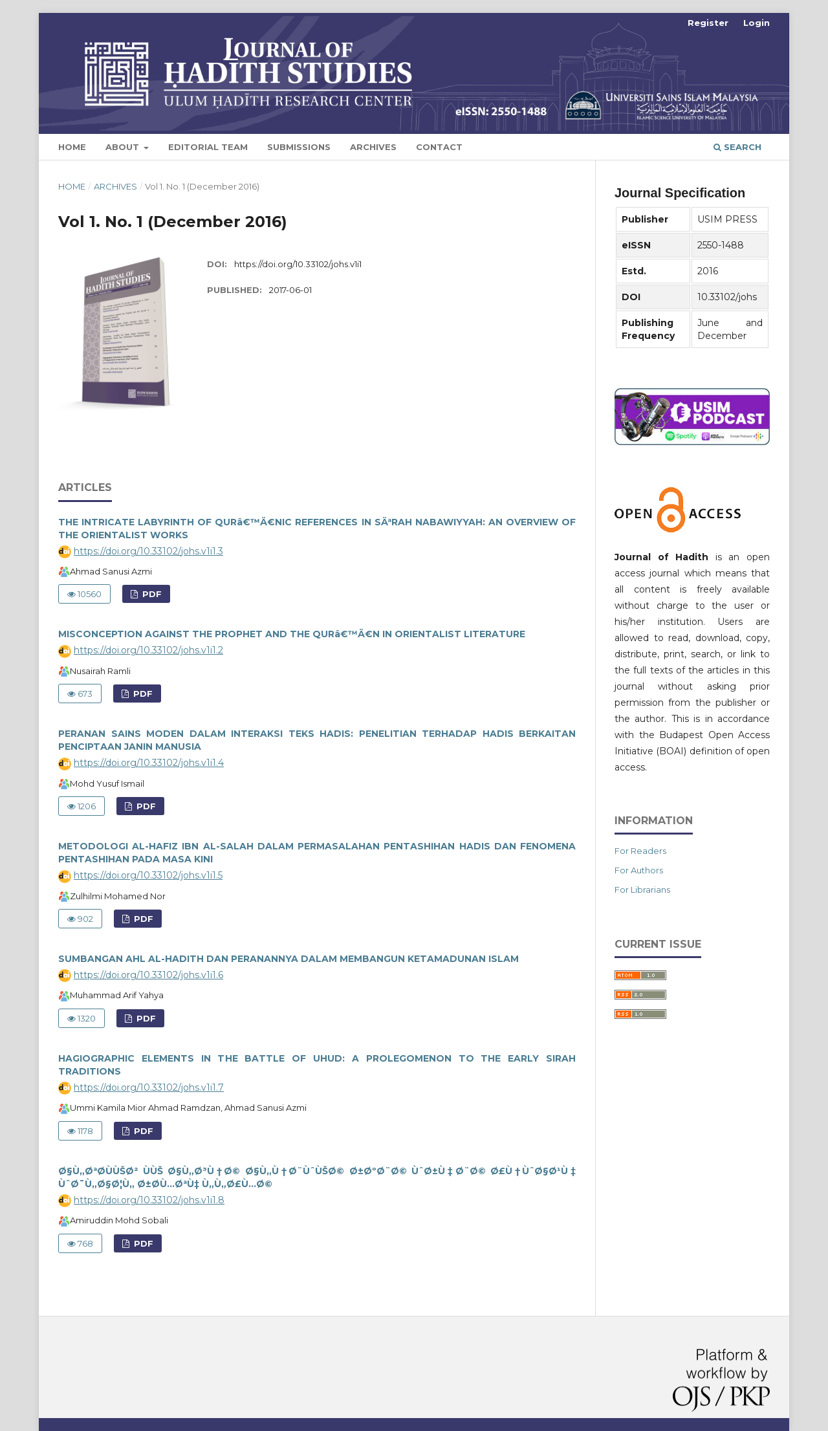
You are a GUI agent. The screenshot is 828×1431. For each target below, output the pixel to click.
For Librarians (642, 889)
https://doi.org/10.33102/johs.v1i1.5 (148, 875)
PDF (151, 594)
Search (737, 147)
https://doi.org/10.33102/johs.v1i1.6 (148, 975)
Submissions (299, 147)
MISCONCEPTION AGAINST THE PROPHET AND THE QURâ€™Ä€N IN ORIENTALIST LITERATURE (291, 634)
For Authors (639, 870)
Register (708, 22)
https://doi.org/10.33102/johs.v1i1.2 (148, 650)
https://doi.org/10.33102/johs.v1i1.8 (149, 1200)
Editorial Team (208, 147)
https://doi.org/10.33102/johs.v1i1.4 (149, 763)
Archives (373, 147)
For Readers (640, 851)
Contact (439, 147)
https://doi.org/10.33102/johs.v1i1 (298, 264)
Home (72, 147)
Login (756, 22)
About (123, 147)
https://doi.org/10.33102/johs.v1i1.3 (148, 551)
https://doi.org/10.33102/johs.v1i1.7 (149, 1087)
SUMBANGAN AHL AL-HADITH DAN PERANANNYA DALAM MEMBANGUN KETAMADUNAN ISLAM (288, 959)
